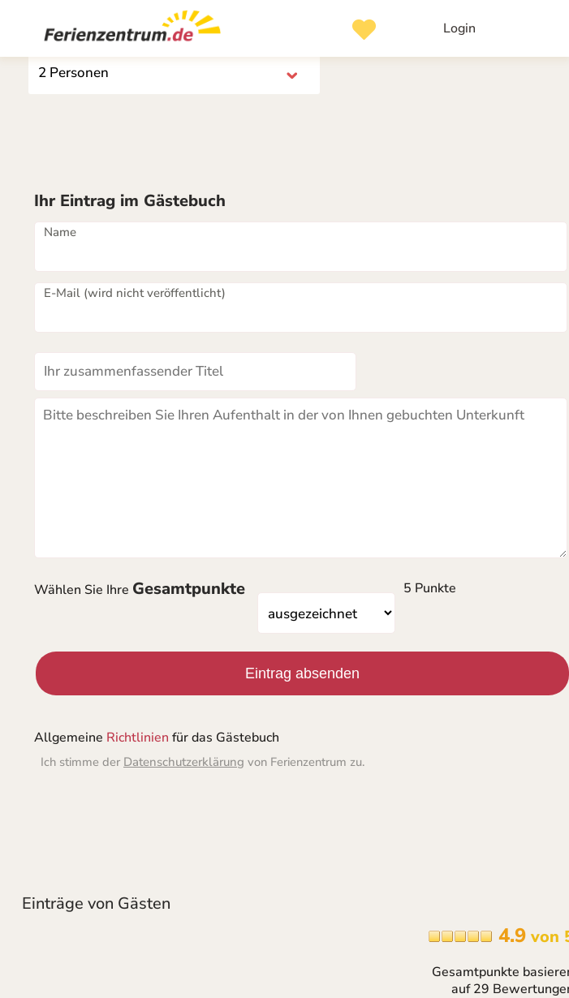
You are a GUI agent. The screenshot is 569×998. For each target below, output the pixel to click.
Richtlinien (137, 737)
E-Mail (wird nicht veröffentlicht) (135, 293)
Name (60, 232)
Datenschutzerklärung (183, 762)
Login (459, 28)
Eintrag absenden (302, 673)
